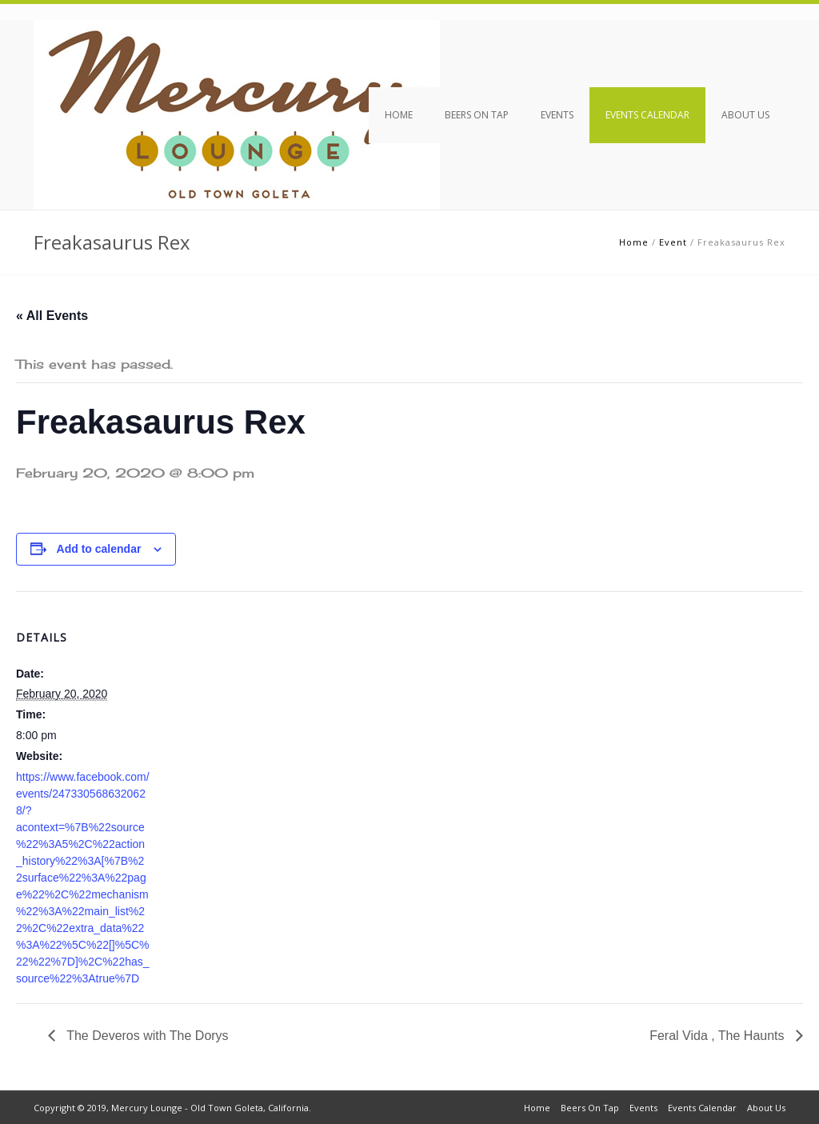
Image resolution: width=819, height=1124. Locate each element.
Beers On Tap (477, 115)
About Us (745, 115)
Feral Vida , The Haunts (718, 1035)
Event (673, 242)
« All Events (52, 315)
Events (557, 115)
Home (399, 115)
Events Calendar (647, 115)
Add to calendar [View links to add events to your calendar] (99, 548)
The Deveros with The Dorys (146, 1035)
